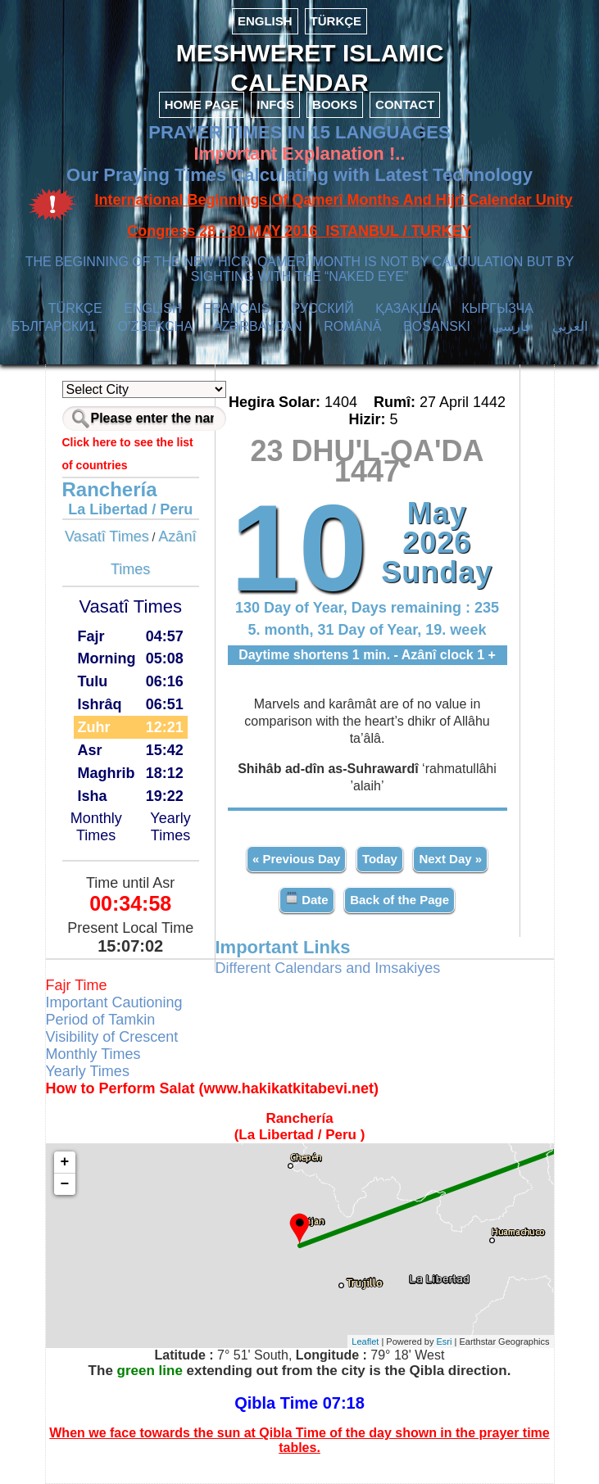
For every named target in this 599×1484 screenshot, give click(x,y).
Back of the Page (399, 900)
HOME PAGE (202, 104)
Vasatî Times (107, 536)
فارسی (511, 326)
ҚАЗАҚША (407, 308)
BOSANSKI (436, 326)
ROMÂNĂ (352, 326)
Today (379, 859)
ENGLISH (265, 21)
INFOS (275, 104)
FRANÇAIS (236, 308)
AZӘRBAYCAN (257, 326)
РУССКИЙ (323, 308)
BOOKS (334, 104)
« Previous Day (296, 859)
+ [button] (65, 1162)
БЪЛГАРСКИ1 (53, 326)
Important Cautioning (114, 1002)
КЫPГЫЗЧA (497, 308)
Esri (444, 1341)
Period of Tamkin (101, 1019)
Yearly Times (170, 827)
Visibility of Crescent (112, 1037)
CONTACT (404, 104)
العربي (570, 326)
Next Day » (450, 859)
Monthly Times (96, 827)
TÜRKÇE (336, 21)
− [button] (65, 1184)
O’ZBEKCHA (155, 326)
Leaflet (365, 1341)
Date (307, 899)
